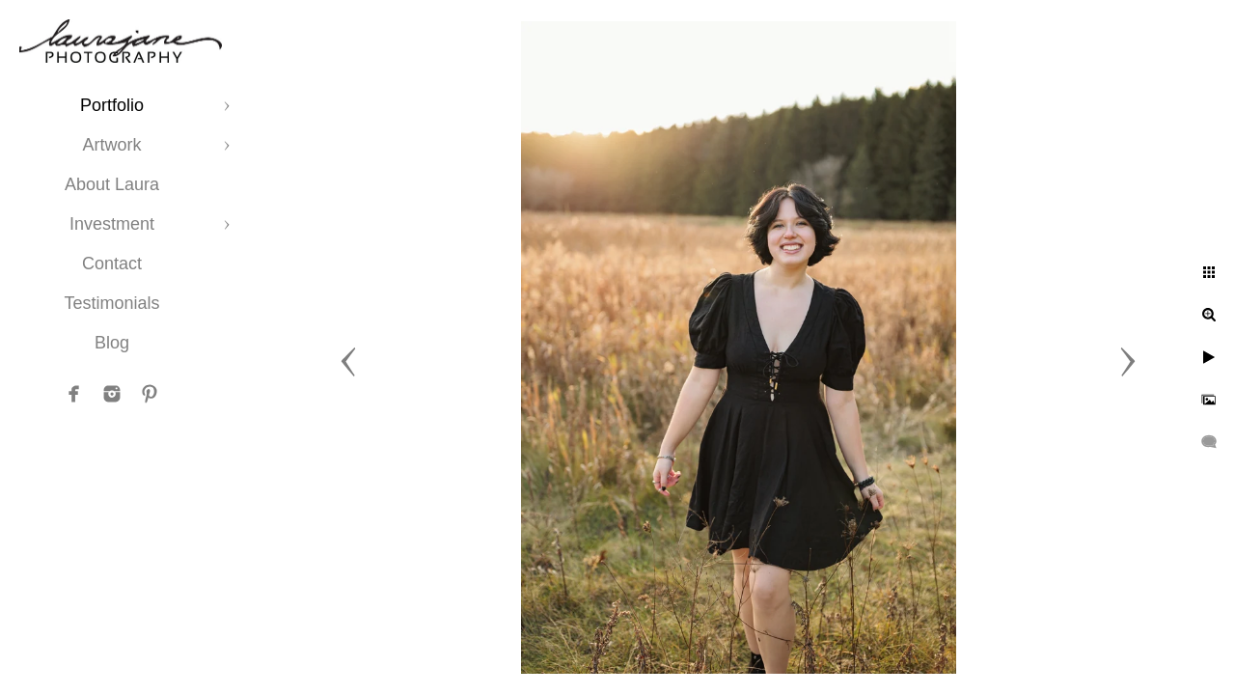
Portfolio (112, 105)
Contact (112, 263)
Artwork (111, 144)
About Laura (112, 184)
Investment (111, 224)
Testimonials (111, 303)
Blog (112, 342)
